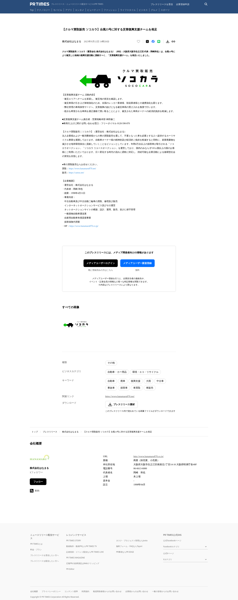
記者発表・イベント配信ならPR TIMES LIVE (85, 552)
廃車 (122, 381)
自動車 (111, 381)
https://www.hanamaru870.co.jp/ (83, 226)
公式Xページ (168, 553)
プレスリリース (50, 432)
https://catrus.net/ (76, 172)
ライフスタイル (128, 9)
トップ (35, 432)
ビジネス (143, 9)
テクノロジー (43, 9)
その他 (111, 363)
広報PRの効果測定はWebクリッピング (82, 563)
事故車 (111, 388)
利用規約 (85, 591)
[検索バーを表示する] (206, 4)
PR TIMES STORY (73, 540)
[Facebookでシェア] (153, 41)
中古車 (160, 381)
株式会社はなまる (70, 432)
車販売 (149, 388)
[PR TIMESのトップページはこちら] (66, 4)
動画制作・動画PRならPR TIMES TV (81, 546)
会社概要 (34, 591)
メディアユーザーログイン (100, 263)
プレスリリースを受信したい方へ (44, 555)
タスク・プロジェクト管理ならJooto (131, 540)
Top (32, 9)
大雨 (148, 381)
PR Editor (70, 569)
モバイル (57, 9)
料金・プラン (36, 549)
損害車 (124, 388)
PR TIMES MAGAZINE (75, 557)
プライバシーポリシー (51, 591)
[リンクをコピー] (173, 41)
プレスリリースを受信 (162, 4)
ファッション (110, 9)
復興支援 (135, 381)
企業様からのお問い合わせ (136, 591)
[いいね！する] (138, 41)
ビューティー (93, 9)
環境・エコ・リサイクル (145, 372)
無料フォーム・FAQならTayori (129, 546)
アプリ (68, 9)
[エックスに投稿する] (147, 41)
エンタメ (79, 9)
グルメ (154, 9)
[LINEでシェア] (158, 41)
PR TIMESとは (36, 544)
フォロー (38, 481)
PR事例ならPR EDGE (125, 552)
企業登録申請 (182, 4)
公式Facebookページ (172, 540)
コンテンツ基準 (71, 591)
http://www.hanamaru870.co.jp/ (148, 456)
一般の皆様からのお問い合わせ (165, 591)
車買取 (136, 388)
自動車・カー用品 (117, 372)
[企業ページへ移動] (40, 458)
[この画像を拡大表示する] (75, 324)
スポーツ (165, 9)
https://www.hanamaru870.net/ (82, 168)
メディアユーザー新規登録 (137, 263)
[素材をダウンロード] (167, 41)
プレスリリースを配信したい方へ (44, 561)
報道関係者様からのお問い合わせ (107, 591)
